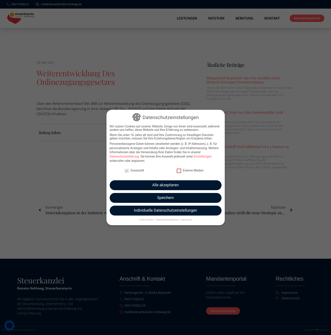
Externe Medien (190, 167)
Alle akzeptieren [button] (165, 182)
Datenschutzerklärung (124, 153)
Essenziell (134, 167)
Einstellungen (203, 153)
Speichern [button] (165, 194)
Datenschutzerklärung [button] (167, 216)
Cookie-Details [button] (146, 216)
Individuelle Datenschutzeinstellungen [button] (165, 207)
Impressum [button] (186, 216)
